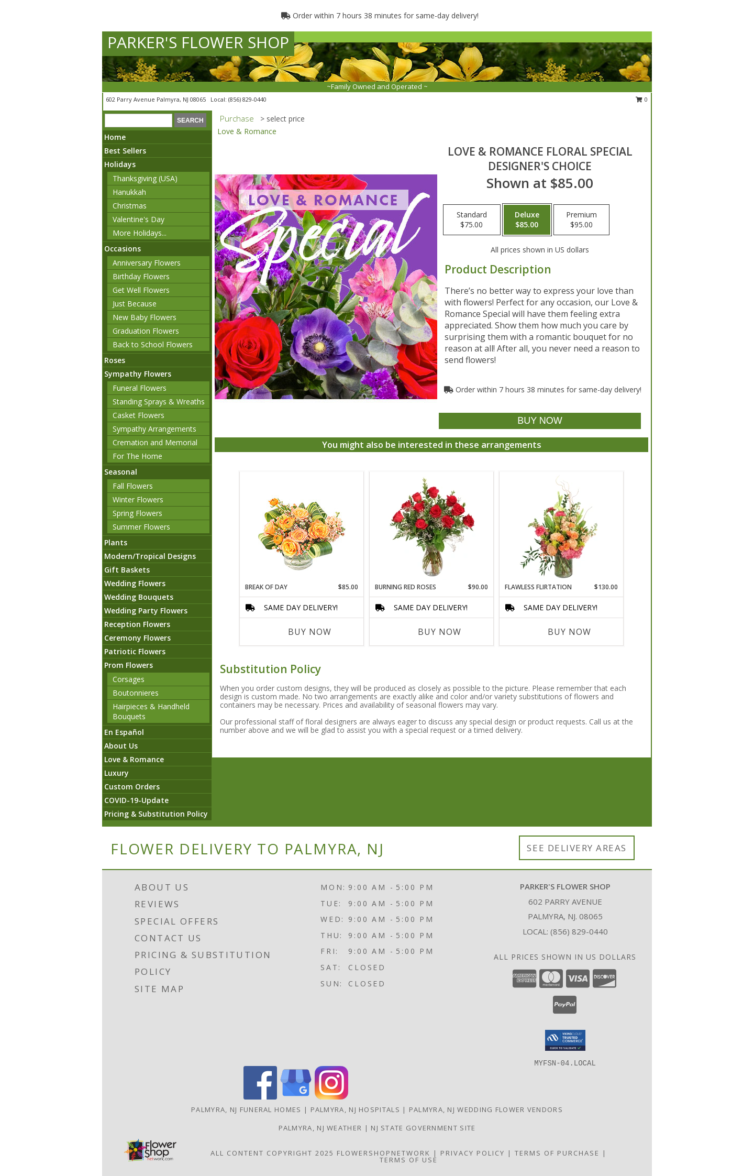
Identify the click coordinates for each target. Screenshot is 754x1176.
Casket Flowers (138, 415)
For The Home (137, 456)
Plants (115, 542)
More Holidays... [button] (140, 233)
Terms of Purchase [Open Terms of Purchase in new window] (557, 1153)
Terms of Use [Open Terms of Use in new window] (409, 1159)
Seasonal (120, 472)
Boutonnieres (136, 693)
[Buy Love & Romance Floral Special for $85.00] (539, 421)
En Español (124, 732)
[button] (565, 1040)
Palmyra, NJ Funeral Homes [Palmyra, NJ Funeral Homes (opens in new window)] (246, 1109)
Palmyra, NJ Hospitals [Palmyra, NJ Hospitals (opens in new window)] (355, 1109)
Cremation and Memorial (155, 442)
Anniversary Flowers (147, 263)
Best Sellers (125, 151)
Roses (114, 360)
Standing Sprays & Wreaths (159, 401)
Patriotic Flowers (134, 651)
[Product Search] (138, 120)
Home (115, 137)
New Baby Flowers (144, 317)
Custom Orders (132, 787)
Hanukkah (129, 192)
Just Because (135, 304)
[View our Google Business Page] (296, 1097)
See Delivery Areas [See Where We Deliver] (577, 848)
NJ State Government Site (423, 1128)
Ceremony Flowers (137, 638)
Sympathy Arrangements (154, 429)
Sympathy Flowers (137, 374)
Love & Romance (134, 759)
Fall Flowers (133, 486)
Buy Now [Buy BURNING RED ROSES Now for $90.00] (439, 632)
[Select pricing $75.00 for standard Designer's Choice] (471, 220)
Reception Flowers (137, 624)
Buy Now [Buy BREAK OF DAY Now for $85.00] (309, 632)
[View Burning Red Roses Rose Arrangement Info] (431, 527)
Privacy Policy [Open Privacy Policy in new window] (472, 1153)
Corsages (129, 679)
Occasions (122, 249)
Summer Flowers (141, 527)
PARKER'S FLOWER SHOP (198, 42)
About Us (121, 746)
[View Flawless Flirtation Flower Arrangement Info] (561, 527)
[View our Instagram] (331, 1097)
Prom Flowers (128, 665)
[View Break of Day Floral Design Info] (302, 527)
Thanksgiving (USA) (145, 178)
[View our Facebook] (260, 1097)
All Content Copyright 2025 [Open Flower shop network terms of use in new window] (272, 1153)
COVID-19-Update (136, 800)
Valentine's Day (138, 219)
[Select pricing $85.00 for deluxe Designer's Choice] (527, 220)
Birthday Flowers (141, 276)
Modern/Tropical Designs (150, 556)
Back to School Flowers (153, 344)
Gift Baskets (127, 570)
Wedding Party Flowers (145, 611)
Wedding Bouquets (138, 597)
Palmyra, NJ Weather (320, 1128)
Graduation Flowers (146, 331)
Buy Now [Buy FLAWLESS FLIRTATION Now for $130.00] (569, 632)
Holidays (120, 164)
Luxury (116, 773)
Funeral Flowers (140, 388)
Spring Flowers (137, 513)
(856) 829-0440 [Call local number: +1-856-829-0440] (247, 99)
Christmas (130, 206)
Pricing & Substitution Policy (156, 814)
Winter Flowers (138, 499)
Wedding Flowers (134, 583)
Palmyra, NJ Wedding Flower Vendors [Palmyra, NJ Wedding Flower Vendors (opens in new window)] (486, 1109)
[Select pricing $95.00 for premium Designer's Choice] (581, 220)
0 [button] (641, 99)
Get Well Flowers (141, 290)
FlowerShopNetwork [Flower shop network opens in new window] (383, 1153)
